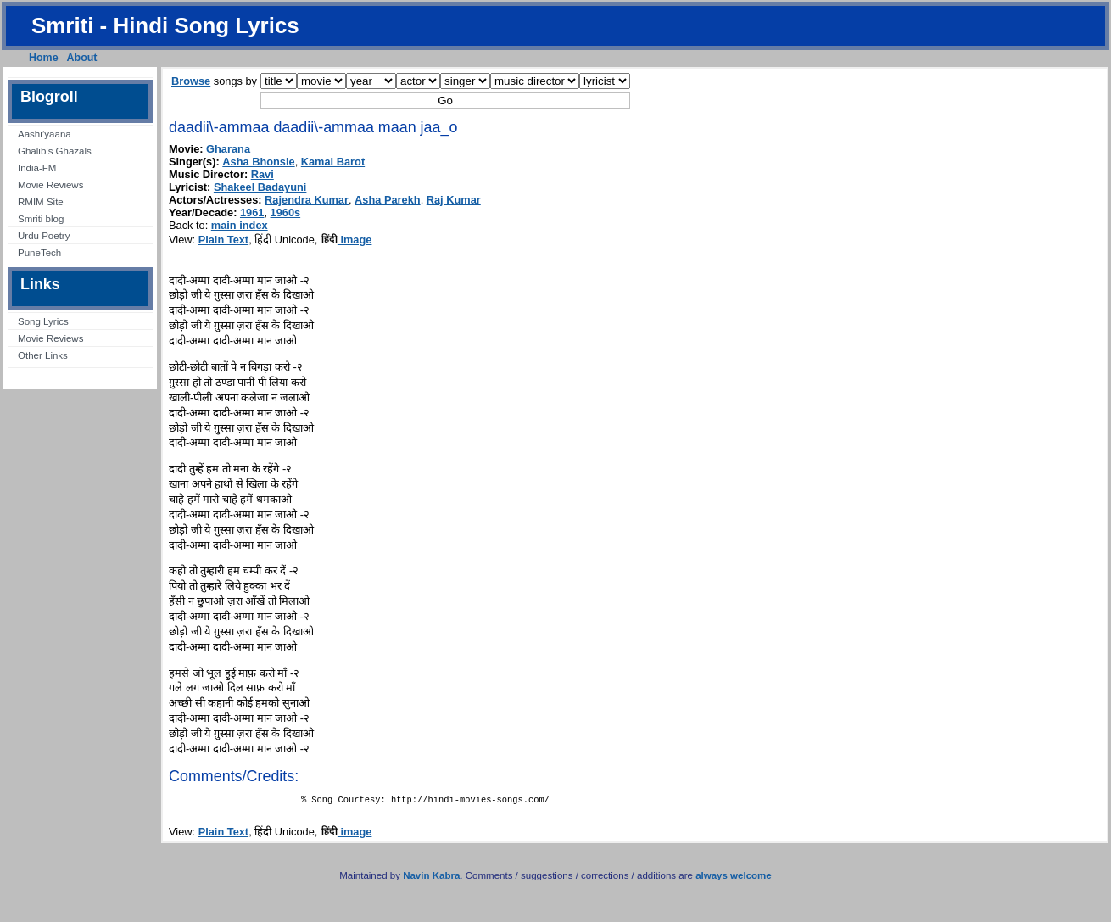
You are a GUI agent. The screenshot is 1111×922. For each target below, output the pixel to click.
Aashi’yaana (44, 134)
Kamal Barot (333, 161)
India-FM (37, 168)
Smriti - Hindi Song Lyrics (165, 25)
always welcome (733, 879)
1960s (286, 212)
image (346, 239)
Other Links (43, 355)
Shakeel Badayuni (260, 187)
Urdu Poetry (44, 236)
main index (239, 225)
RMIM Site (41, 202)
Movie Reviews (50, 185)
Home (44, 58)
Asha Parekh (388, 199)
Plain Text (223, 239)
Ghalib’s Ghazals (55, 151)
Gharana (228, 148)
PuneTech (39, 253)
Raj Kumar (454, 199)
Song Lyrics (43, 321)
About (82, 58)
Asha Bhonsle (258, 161)
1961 (252, 212)
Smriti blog (41, 219)
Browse (190, 81)
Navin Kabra (431, 879)
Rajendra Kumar (307, 199)
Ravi (262, 174)
